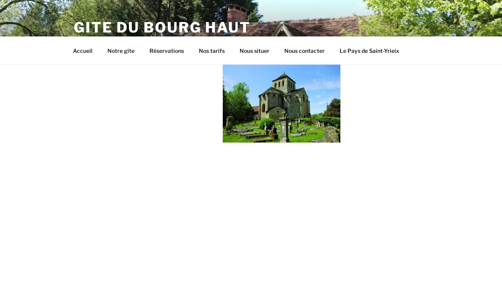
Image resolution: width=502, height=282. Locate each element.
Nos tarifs (212, 50)
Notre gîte (121, 50)
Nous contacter (304, 50)
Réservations (166, 50)
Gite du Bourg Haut (162, 27)
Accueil (83, 50)
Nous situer (254, 50)
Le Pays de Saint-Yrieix (369, 50)
